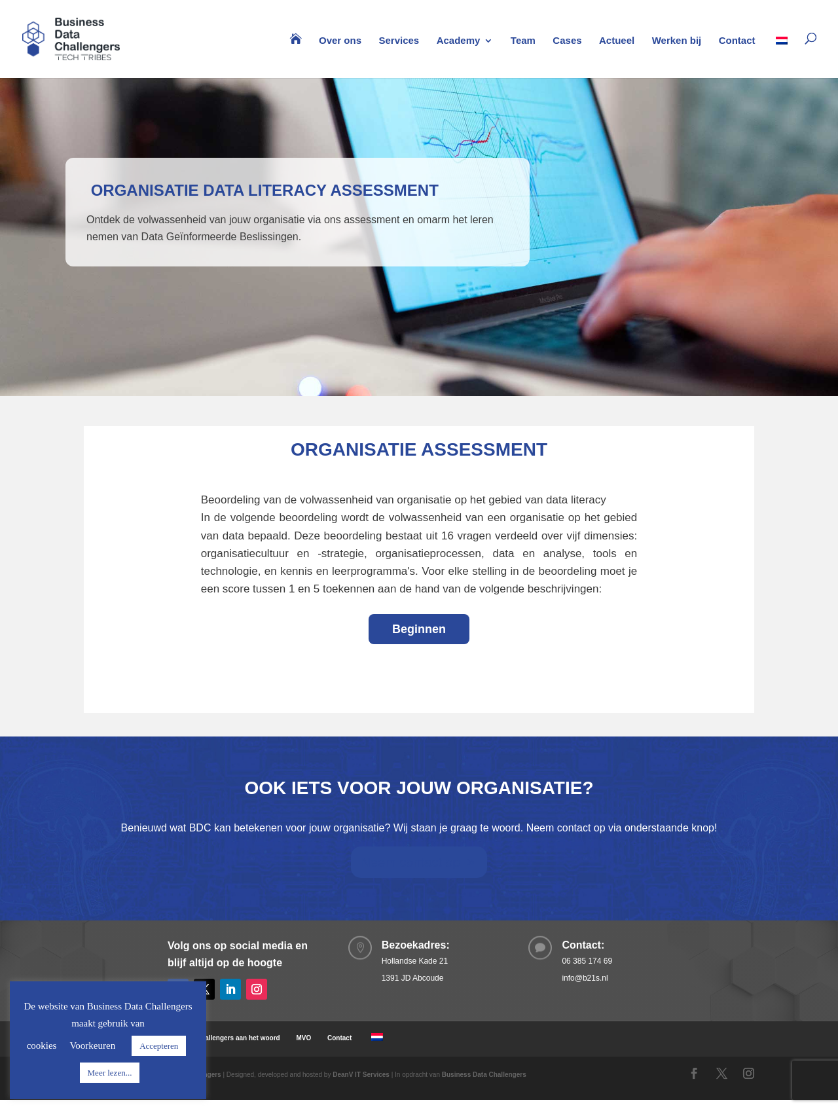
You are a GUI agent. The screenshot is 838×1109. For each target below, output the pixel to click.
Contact (737, 41)
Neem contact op (410, 862)
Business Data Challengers (484, 1074)
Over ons (340, 41)
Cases (567, 41)
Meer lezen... (110, 1073)
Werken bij (677, 41)
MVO (303, 1038)
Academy (459, 41)
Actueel (616, 41)
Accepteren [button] (158, 1046)
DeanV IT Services (361, 1074)
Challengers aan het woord (238, 1038)
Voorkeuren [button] (92, 1045)
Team (523, 41)
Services (398, 41)
